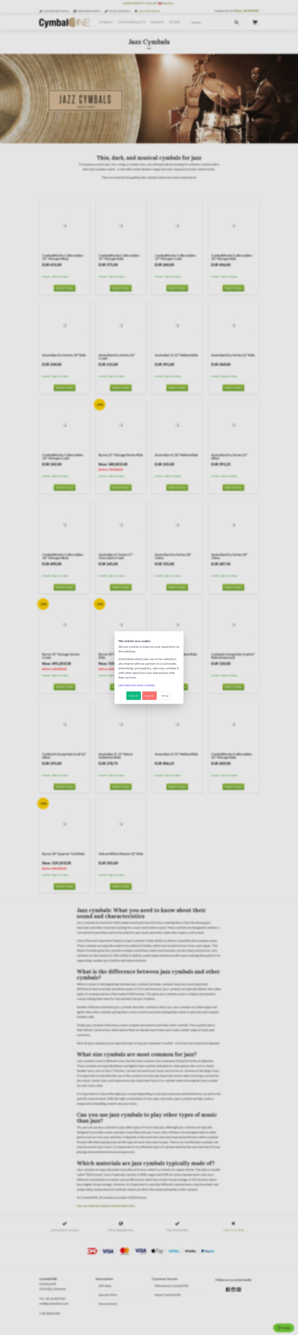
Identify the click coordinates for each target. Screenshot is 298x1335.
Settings (165, 696)
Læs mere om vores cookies (136, 685)
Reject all (149, 696)
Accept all (133, 696)
